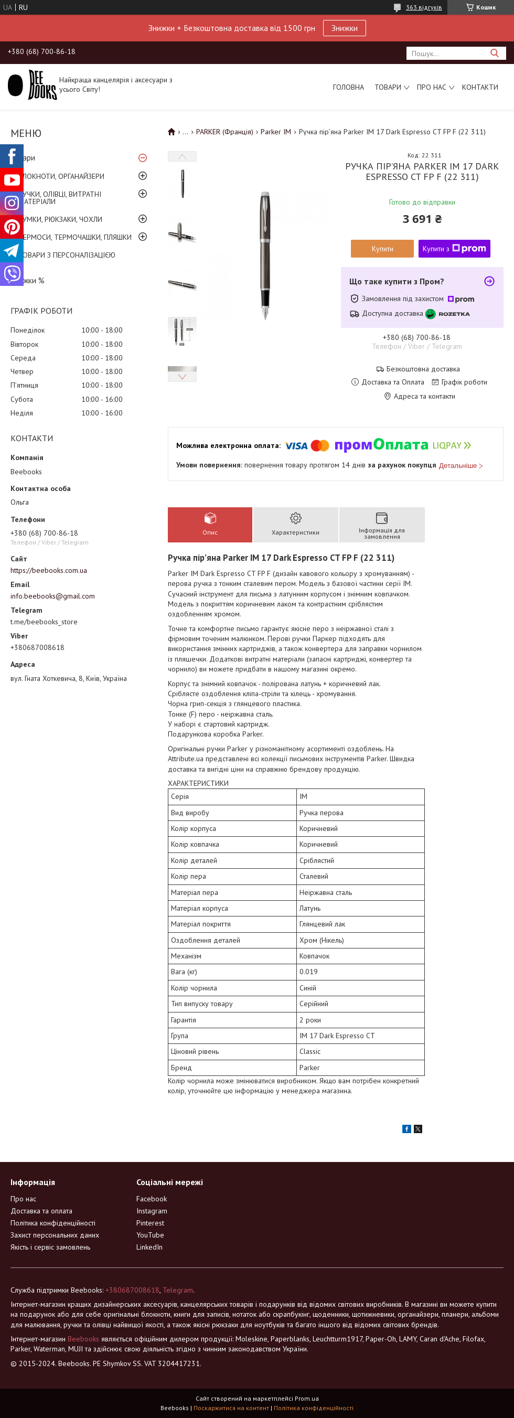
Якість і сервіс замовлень (50, 1247)
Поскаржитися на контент (231, 1408)
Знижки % (27, 280)
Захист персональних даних (54, 1235)
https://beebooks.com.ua (48, 570)
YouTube (150, 1235)
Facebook (151, 1198)
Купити (382, 248)
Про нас (431, 87)
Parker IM (276, 131)
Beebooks (83, 1339)
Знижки (344, 28)
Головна (348, 87)
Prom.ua (307, 1398)
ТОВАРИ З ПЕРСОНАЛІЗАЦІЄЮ (66, 255)
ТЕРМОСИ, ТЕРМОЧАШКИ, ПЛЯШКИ (75, 237)
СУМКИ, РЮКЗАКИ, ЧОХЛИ (60, 219)
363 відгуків (424, 7)
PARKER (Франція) (224, 131)
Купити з (454, 248)
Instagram (151, 1211)
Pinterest (150, 1223)
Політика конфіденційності (52, 1223)
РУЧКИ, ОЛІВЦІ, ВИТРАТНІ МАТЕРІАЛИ (59, 197)
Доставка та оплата (41, 1211)
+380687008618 (132, 1290)
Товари (387, 87)
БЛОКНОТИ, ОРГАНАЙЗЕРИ (61, 176)
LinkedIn (149, 1247)
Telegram (178, 1290)
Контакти (480, 87)
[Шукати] (494, 53)
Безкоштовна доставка (423, 369)
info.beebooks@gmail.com (52, 596)
